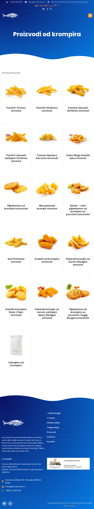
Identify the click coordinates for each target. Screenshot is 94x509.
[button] (51, 9)
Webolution (70, 506)
